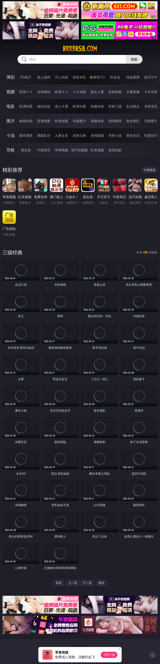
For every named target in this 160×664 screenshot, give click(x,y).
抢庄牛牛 (151, 77)
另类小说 (115, 135)
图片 (10, 121)
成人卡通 (61, 106)
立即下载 (109, 655)
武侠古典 (79, 135)
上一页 (72, 583)
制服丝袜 (97, 106)
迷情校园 (97, 135)
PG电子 (25, 77)
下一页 (87, 583)
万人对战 (61, 77)
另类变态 (151, 106)
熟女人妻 (97, 91)
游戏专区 (79, 77)
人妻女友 (61, 135)
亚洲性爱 (25, 106)
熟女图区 (133, 121)
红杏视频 (97, 150)
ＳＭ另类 (151, 91)
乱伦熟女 (133, 106)
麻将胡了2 (97, 77)
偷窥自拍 (25, 121)
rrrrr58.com (80, 49)
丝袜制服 (115, 91)
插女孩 (26, 150)
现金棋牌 (133, 77)
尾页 (101, 583)
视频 (10, 91)
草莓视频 (61, 150)
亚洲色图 (43, 121)
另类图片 (151, 121)
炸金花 (115, 77)
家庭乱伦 (43, 135)
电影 (10, 106)
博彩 (10, 77)
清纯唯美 (115, 121)
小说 (10, 135)
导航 (10, 150)
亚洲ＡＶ (25, 91)
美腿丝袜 (97, 121)
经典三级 (115, 106)
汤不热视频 (79, 150)
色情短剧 (115, 150)
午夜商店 (43, 150)
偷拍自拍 (43, 106)
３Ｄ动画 (79, 91)
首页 (59, 583)
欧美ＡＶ (61, 91)
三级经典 (12, 252)
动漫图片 (79, 121)
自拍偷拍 (43, 91)
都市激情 (25, 135)
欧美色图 (61, 121)
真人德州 (43, 77)
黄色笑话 (133, 135)
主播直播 (133, 91)
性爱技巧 (151, 135)
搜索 (134, 59)
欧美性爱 (79, 106)
